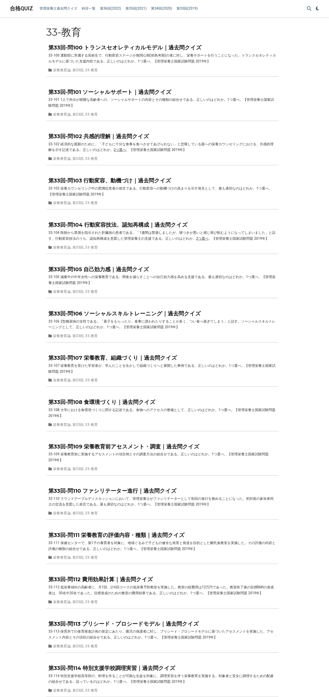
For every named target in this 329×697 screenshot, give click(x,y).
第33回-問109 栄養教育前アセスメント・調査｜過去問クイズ (123, 446)
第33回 (78, 70)
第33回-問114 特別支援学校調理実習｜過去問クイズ (111, 668)
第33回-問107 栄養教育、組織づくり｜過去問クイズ (112, 358)
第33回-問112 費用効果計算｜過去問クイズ (100, 579)
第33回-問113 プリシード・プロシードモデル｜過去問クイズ (123, 624)
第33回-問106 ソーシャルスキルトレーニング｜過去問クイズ (124, 313)
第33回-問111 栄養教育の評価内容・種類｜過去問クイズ (116, 535)
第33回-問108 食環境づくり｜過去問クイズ (101, 402)
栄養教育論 (62, 70)
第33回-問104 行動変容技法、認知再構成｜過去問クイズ (118, 225)
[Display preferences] (317, 9)
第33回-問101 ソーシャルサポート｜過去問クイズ (109, 92)
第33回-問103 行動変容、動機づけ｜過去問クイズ (109, 180)
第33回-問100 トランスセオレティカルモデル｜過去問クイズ (125, 47)
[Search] (309, 9)
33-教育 (91, 70)
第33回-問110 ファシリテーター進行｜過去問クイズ (112, 491)
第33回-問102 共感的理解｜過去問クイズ (98, 136)
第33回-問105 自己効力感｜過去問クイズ (98, 269)
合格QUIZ (21, 8)
